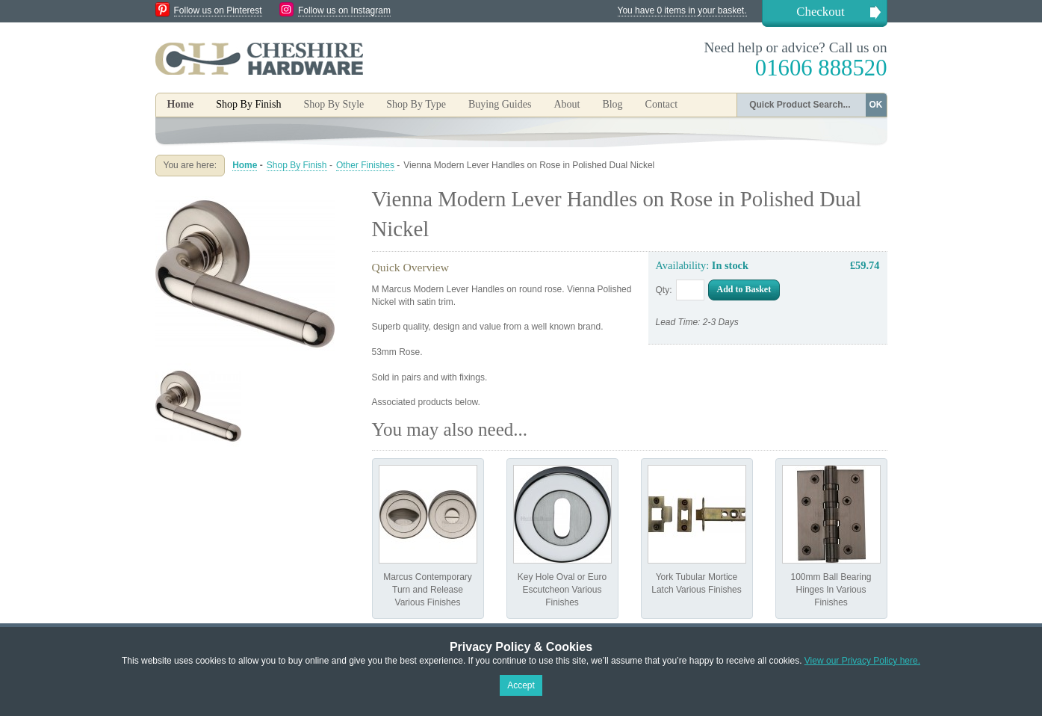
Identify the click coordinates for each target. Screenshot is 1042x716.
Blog (612, 104)
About (566, 104)
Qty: (664, 290)
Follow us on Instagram (344, 10)
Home (180, 104)
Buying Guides (499, 104)
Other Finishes (365, 165)
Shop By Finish (297, 165)
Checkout (820, 11)
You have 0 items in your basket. (682, 10)
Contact (661, 104)
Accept (521, 685)
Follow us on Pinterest (218, 10)
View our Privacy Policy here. (862, 660)
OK (876, 104)
